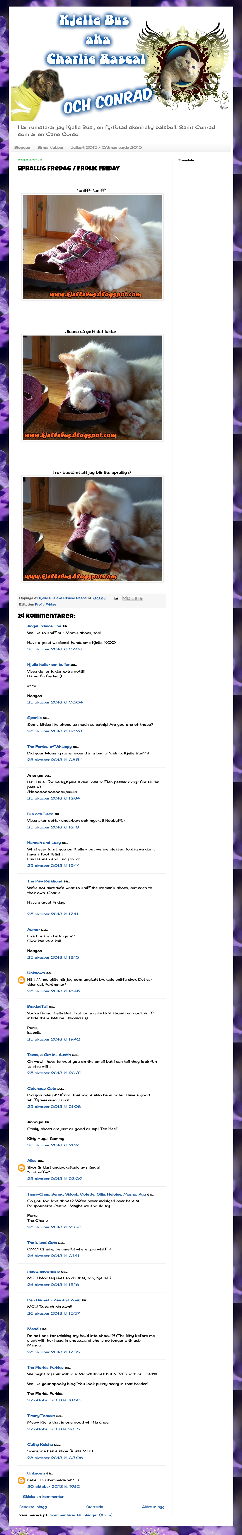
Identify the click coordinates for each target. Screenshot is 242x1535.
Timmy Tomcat (41, 1416)
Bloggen (22, 147)
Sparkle (34, 717)
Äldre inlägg (153, 1507)
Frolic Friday (45, 604)
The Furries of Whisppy (49, 746)
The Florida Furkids (45, 1367)
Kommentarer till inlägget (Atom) (80, 1515)
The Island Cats (42, 1242)
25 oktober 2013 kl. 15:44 (53, 865)
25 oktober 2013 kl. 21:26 (53, 1145)
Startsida (94, 1507)
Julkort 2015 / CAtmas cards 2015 (106, 147)
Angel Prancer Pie (44, 626)
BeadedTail (37, 1006)
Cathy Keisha (40, 1444)
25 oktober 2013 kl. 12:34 (53, 798)
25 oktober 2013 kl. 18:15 (53, 957)
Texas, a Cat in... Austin (49, 1055)
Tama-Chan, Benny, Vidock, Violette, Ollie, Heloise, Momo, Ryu (86, 1194)
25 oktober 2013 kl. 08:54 (54, 759)
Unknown (36, 973)
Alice (31, 1160)
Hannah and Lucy (44, 842)
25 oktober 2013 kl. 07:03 (54, 649)
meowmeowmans (43, 1271)
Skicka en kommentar (43, 1496)
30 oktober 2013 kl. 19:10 (53, 1486)
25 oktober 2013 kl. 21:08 (54, 1106)
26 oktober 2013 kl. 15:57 (53, 1313)
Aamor (33, 929)
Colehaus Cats (41, 1088)
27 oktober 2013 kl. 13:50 (53, 1400)
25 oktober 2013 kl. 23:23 (54, 1227)
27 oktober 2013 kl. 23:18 (53, 1429)
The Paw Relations (44, 881)
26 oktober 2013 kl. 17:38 (53, 1352)
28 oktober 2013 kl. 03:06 (55, 1458)
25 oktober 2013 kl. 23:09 (54, 1178)
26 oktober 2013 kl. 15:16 (53, 1284)
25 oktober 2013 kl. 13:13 (53, 827)
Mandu (34, 1329)
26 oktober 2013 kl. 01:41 (53, 1255)
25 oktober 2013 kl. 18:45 (53, 991)
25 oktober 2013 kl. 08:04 (55, 702)
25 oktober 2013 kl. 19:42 (53, 1039)
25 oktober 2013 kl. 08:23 (54, 731)
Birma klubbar (50, 147)
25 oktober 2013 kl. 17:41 (52, 914)
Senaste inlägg (33, 1507)
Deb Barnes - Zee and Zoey (53, 1300)
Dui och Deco (40, 814)
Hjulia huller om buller (48, 664)
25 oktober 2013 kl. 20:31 (54, 1073)
